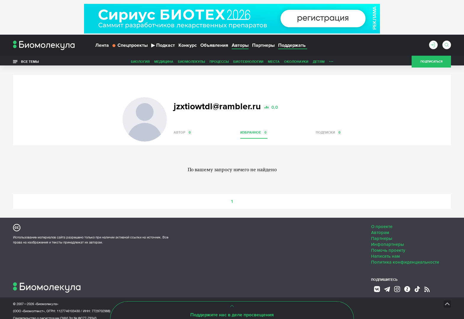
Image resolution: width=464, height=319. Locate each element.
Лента (102, 47)
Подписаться (431, 63)
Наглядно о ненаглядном (350, 63)
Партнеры (263, 47)
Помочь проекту (388, 244)
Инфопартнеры (387, 238)
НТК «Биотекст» (222, 298)
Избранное (254, 126)
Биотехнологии (206, 63)
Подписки (328, 126)
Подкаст (163, 47)
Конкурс (187, 47)
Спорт (316, 63)
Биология (98, 63)
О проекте (381, 221)
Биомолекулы (149, 63)
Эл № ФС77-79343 (82, 312)
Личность (296, 63)
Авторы (240, 47)
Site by (147, 298)
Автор (183, 126)
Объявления (214, 47)
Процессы (177, 63)
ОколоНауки (254, 63)
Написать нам (385, 250)
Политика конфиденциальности (405, 256)
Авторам (380, 227)
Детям (277, 63)
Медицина (122, 63)
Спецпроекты (130, 47)
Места (232, 63)
